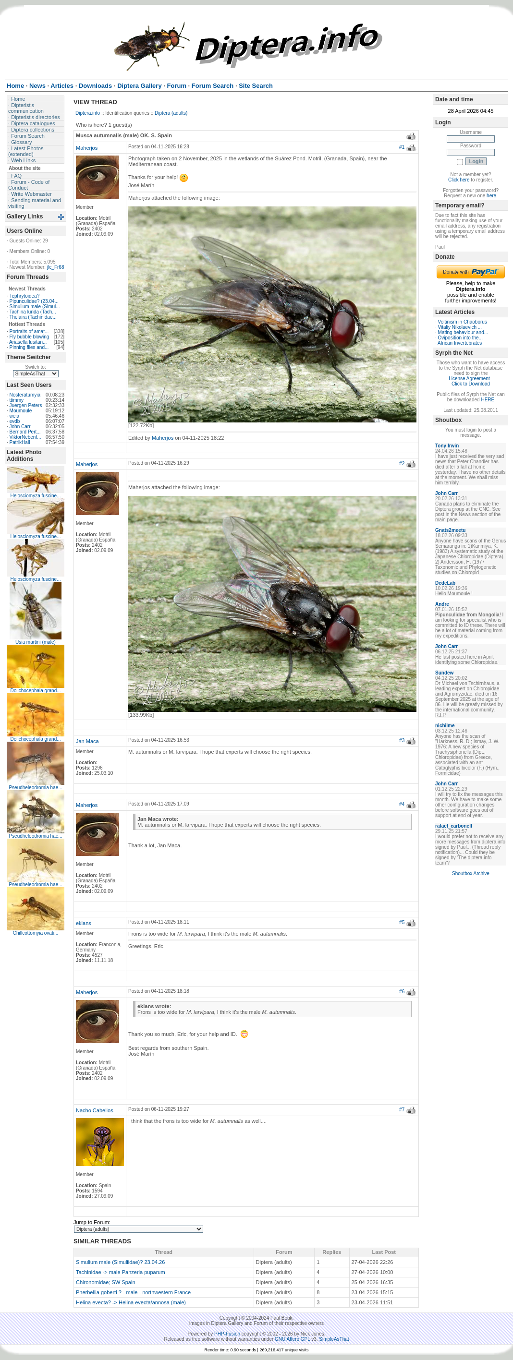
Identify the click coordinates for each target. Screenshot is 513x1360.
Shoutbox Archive (470, 873)
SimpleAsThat (334, 1339)
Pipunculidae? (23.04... (34, 301)
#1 (401, 147)
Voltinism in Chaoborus (462, 322)
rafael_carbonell (453, 826)
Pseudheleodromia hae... (35, 787)
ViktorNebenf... (25, 437)
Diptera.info (87, 113)
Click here (458, 179)
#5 (401, 922)
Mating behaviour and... (463, 332)
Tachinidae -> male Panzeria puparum (120, 1272)
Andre (442, 604)
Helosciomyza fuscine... (35, 495)
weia (15, 416)
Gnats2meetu (450, 530)
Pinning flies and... (29, 347)
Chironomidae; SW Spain (105, 1282)
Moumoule (21, 410)
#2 (401, 463)
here (491, 195)
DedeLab (445, 583)
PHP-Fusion (227, 1333)
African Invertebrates (460, 343)
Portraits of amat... (29, 331)
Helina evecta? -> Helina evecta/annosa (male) (131, 1302)
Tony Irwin (447, 445)
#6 (401, 991)
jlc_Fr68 (55, 267)
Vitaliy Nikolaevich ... (460, 327)
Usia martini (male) (35, 642)
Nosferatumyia (25, 394)
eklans (83, 923)
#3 (401, 740)
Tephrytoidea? (24, 296)
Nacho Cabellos (94, 1110)
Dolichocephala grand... (35, 690)
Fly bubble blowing (29, 336)
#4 (401, 804)
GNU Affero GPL (292, 1339)
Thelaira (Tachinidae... (32, 317)
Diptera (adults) (171, 113)
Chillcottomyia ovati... (35, 933)
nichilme (445, 725)
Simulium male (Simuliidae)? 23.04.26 (120, 1262)
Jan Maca (87, 741)
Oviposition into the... (460, 337)
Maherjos (87, 148)
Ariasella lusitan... (28, 342)
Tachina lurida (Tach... (32, 311)
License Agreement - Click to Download (471, 381)
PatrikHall (20, 442)
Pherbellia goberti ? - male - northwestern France (133, 1292)
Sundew (444, 672)
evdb (15, 421)
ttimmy (17, 400)
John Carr (20, 426)
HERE (487, 399)
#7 (401, 1109)
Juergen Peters (26, 405)
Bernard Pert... (25, 431)
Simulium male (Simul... (35, 306)
